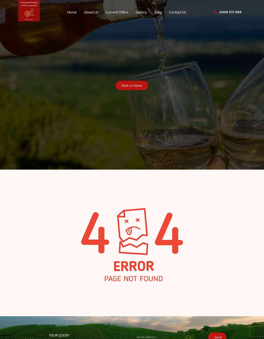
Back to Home (132, 86)
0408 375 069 (227, 12)
